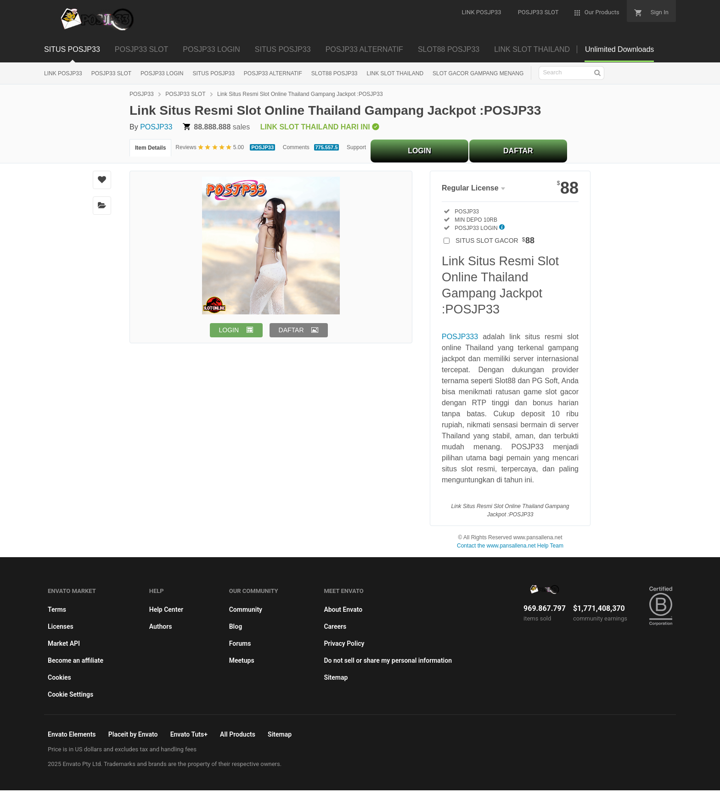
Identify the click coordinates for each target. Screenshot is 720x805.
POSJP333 (460, 337)
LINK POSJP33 (63, 73)
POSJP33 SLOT (142, 49)
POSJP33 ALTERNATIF (364, 49)
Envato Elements (72, 734)
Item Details (150, 148)
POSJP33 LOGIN (211, 49)
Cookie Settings (70, 694)
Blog (235, 626)
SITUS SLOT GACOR (495, 240)
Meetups (241, 660)
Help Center (166, 609)
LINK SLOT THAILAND (532, 49)
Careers (335, 626)
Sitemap (336, 677)
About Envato (343, 609)
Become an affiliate (75, 660)
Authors (160, 626)
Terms (57, 609)
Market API (64, 643)
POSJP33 (141, 94)
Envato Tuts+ (189, 734)
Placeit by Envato (133, 734)
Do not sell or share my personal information (388, 660)
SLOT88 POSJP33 (448, 49)
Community (245, 609)
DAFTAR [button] (291, 330)
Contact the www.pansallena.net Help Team (510, 545)
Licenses (60, 626)
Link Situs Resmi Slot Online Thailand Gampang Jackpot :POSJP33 (300, 94)
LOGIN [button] (229, 330)
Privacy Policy (344, 643)
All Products (237, 734)
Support (356, 147)
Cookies (59, 677)
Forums (240, 643)
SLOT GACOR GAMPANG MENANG (478, 73)
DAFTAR (518, 151)
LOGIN (419, 151)
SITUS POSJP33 (72, 49)
